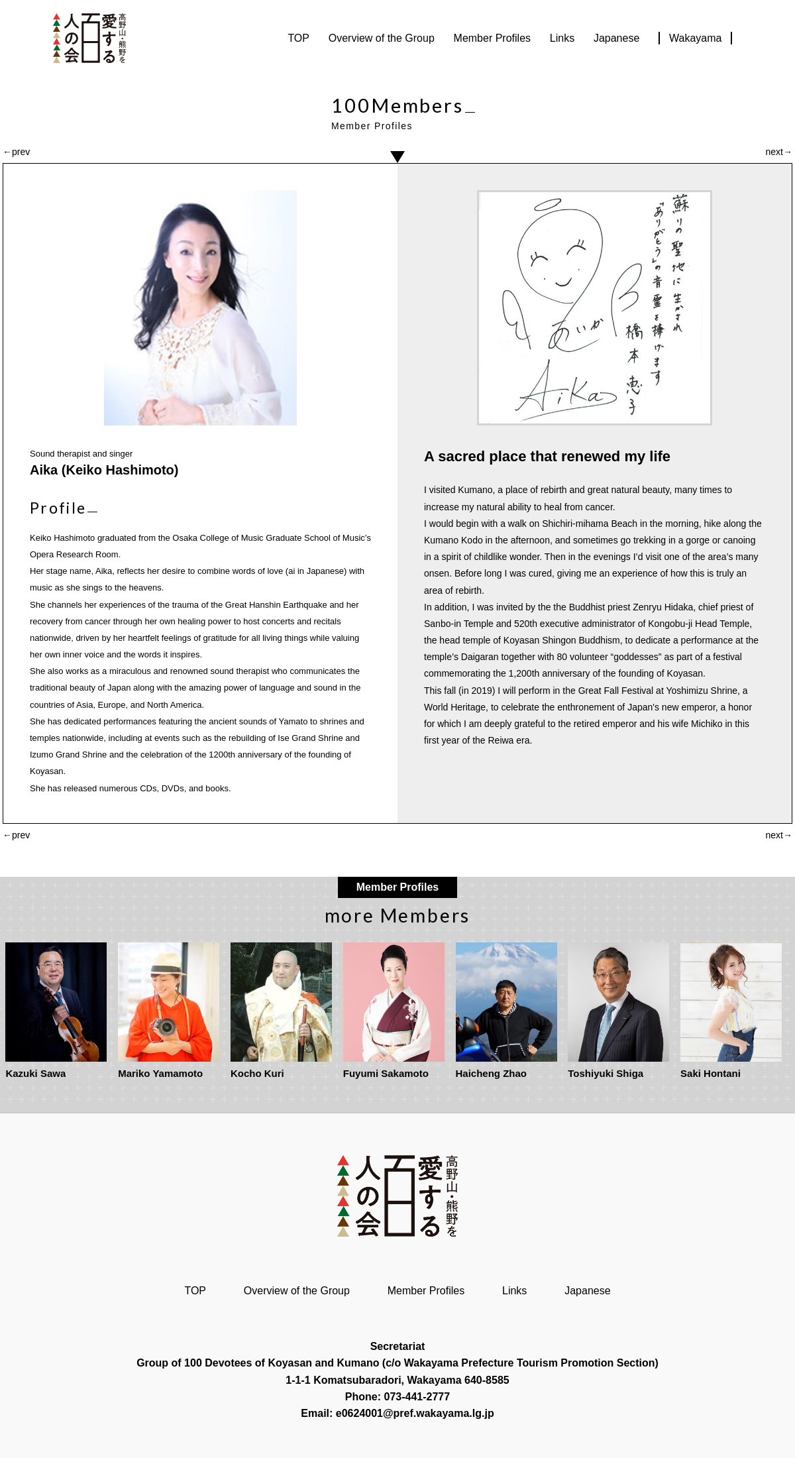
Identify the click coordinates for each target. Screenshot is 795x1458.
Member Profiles (492, 38)
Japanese (616, 38)
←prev (16, 151)
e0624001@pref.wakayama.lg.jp (415, 1413)
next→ (779, 151)
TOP (298, 38)
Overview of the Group (382, 38)
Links (562, 38)
